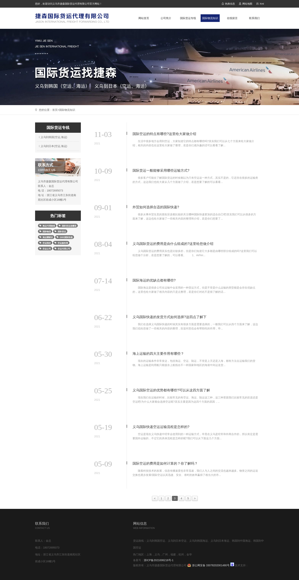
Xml (262, 3)
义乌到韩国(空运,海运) (52, 137)
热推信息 (230, 3)
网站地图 (247, 3)
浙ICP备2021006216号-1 (159, 560)
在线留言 (232, 18)
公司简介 (166, 18)
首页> (55, 109)
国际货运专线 (188, 18)
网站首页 (143, 18)
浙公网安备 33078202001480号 (211, 565)
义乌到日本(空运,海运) (52, 146)
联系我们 (254, 18)
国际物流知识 (210, 18)
